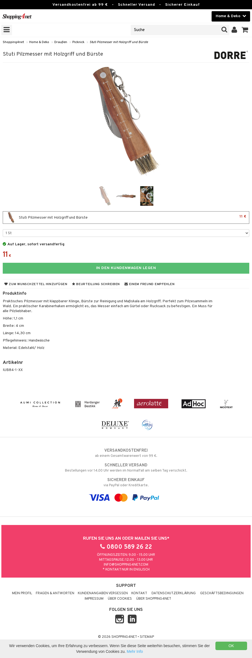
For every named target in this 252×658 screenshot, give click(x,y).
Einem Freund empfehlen (149, 284)
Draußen (60, 42)
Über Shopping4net (153, 599)
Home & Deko (39, 42)
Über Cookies (120, 599)
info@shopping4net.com (126, 565)
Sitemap (147, 637)
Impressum (94, 599)
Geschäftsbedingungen (222, 593)
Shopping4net (13, 42)
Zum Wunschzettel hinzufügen (35, 284)
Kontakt (139, 593)
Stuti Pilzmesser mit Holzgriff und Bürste (119, 42)
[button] (245, 30)
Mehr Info (135, 651)
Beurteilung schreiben (96, 284)
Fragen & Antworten (55, 593)
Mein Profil (22, 593)
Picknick (78, 42)
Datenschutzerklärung (174, 593)
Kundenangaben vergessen (103, 593)
